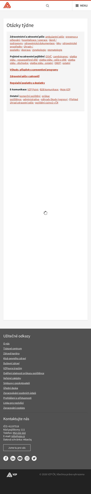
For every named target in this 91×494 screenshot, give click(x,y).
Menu (84, 5)
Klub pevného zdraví (14, 358)
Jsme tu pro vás (17, 447)
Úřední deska (10, 388)
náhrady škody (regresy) (54, 99)
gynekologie (39, 49)
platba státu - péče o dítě (53, 59)
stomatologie (54, 49)
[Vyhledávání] (47, 5)
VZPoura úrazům (12, 368)
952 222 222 (19, 432)
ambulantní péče (54, 36)
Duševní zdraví (11, 363)
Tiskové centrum (12, 348)
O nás (6, 343)
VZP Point (33, 89)
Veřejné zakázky (12, 378)
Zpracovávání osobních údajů (19, 393)
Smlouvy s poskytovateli (16, 383)
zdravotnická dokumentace (39, 43)
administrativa (31, 99)
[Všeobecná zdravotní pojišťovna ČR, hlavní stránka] (7, 5)
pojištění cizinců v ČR (46, 102)
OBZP (58, 63)
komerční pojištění (30, 96)
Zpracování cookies (14, 407)
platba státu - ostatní (41, 63)
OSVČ (49, 56)
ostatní (66, 63)
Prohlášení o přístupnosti (17, 398)
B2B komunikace (49, 89)
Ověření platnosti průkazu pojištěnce (23, 373)
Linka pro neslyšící (13, 402)
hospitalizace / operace (35, 40)
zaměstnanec (60, 56)
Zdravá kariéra (11, 353)
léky (58, 43)
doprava (26, 49)
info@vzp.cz (18, 436)
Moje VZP (65, 89)
